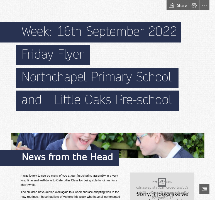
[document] (107, 100)
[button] (178, 5)
